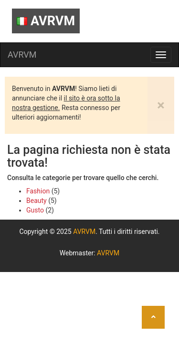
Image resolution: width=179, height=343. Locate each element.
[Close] (160, 105)
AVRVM (46, 21)
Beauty (36, 200)
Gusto (35, 210)
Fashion (38, 191)
